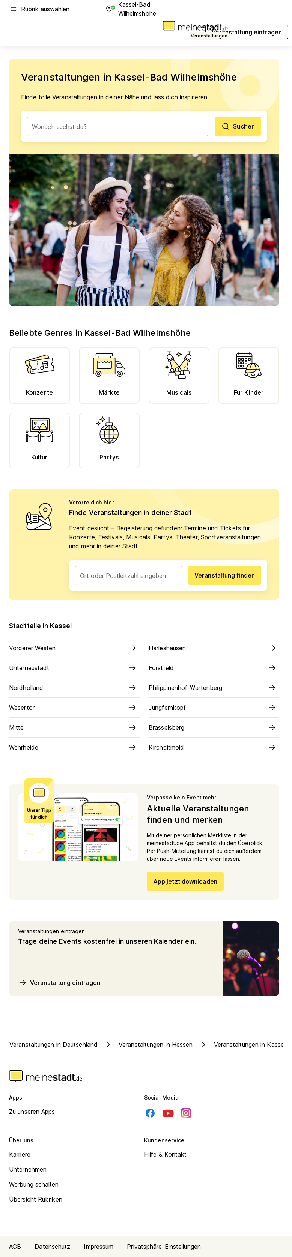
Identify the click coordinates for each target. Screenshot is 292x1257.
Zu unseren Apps (32, 1111)
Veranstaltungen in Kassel (242, 1044)
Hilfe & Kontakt (165, 1154)
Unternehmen (28, 1169)
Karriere (19, 1154)
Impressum (98, 1246)
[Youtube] (168, 1113)
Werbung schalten (34, 1184)
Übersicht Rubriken (35, 1199)
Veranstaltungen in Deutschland (53, 1044)
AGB (15, 1246)
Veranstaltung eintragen (59, 982)
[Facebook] (150, 1113)
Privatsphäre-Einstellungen (164, 1246)
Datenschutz (52, 1246)
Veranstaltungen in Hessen (148, 1044)
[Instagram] (186, 1113)
